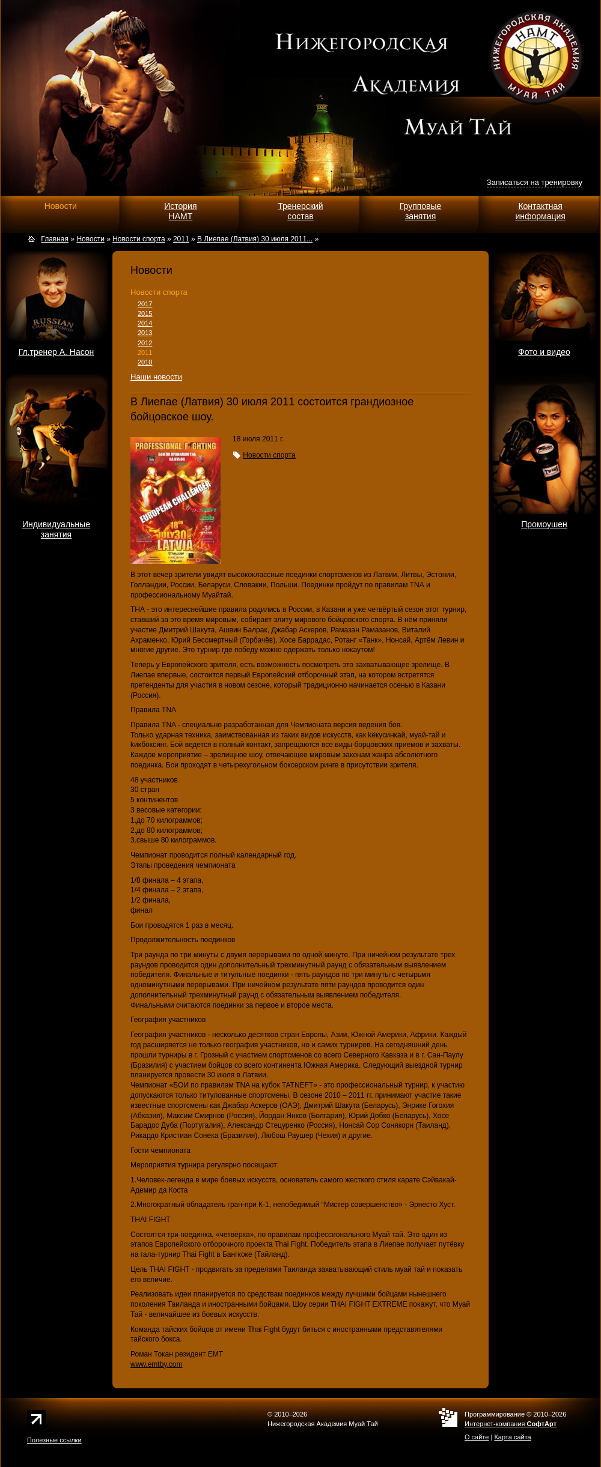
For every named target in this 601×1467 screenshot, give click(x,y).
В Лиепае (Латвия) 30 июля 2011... (255, 239)
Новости (60, 206)
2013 (145, 332)
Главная (55, 239)
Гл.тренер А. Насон (56, 352)
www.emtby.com (156, 1364)
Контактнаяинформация (540, 211)
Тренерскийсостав (300, 211)
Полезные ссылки (54, 1440)
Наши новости (156, 376)
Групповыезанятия (421, 211)
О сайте (477, 1437)
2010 (145, 362)
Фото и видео (544, 352)
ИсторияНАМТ (180, 211)
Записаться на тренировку (534, 182)
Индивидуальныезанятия (56, 529)
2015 (145, 313)
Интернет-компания (511, 1423)
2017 (145, 303)
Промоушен (544, 524)
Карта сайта (512, 1437)
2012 (145, 342)
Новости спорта (159, 292)
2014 (145, 323)
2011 (145, 352)
